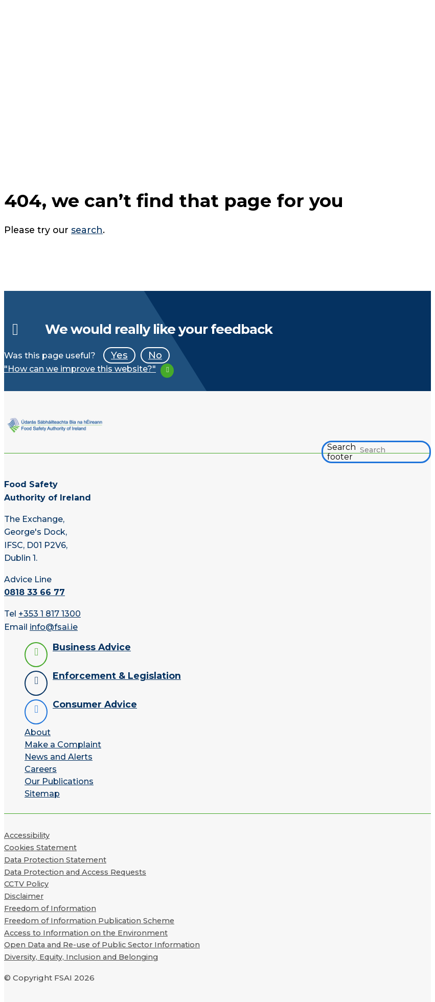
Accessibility (27, 835)
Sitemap (42, 794)
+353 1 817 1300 (49, 614)
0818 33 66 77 (34, 592)
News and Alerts (59, 757)
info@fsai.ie (54, 627)
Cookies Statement (40, 847)
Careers (41, 769)
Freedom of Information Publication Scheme (89, 920)
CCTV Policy (26, 884)
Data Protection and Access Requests (75, 872)
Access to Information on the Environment (86, 933)
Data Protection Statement (55, 859)
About (38, 732)
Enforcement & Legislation (117, 675)
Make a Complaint (63, 744)
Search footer (341, 452)
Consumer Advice (95, 704)
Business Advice (92, 647)
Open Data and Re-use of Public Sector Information (102, 944)
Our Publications (59, 781)
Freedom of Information (50, 908)
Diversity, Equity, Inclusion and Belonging (81, 957)
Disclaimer (23, 896)
